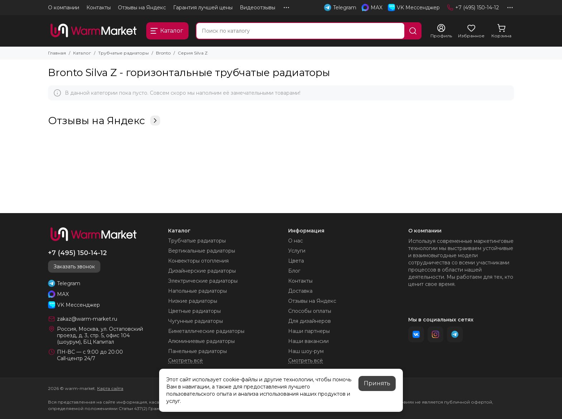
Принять (377, 383)
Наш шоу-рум (306, 351)
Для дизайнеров (309, 321)
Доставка (300, 291)
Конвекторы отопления (198, 261)
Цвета (296, 261)
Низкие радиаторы (192, 301)
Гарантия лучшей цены (203, 7)
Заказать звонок (74, 266)
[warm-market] (93, 31)
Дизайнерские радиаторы (202, 271)
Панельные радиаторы (197, 351)
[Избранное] (471, 31)
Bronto (163, 53)
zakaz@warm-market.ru (87, 319)
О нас (295, 240)
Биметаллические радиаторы (206, 331)
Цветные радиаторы (194, 311)
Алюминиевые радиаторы (201, 341)
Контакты (98, 7)
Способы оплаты (309, 311)
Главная (57, 53)
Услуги (296, 251)
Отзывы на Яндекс (142, 7)
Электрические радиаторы (203, 281)
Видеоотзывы (257, 7)
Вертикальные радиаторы (201, 251)
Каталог (82, 53)
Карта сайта (110, 388)
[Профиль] (441, 31)
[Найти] (413, 30)
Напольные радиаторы (197, 291)
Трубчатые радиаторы (123, 53)
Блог (294, 271)
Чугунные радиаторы (195, 321)
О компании (63, 7)
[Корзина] (501, 31)
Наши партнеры (309, 331)
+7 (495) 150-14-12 (473, 7)
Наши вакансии (308, 341)
